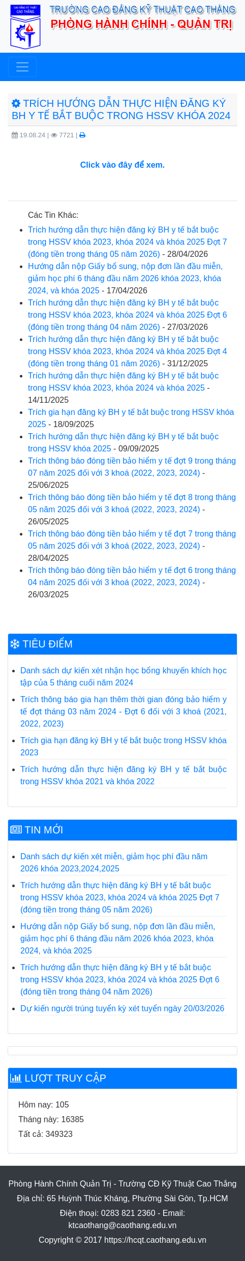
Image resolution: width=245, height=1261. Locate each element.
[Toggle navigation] (22, 67)
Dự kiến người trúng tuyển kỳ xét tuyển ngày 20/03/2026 (122, 1008)
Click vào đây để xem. (122, 165)
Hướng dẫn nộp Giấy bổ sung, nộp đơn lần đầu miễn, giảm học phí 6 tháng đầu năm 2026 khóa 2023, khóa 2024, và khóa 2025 (125, 278)
